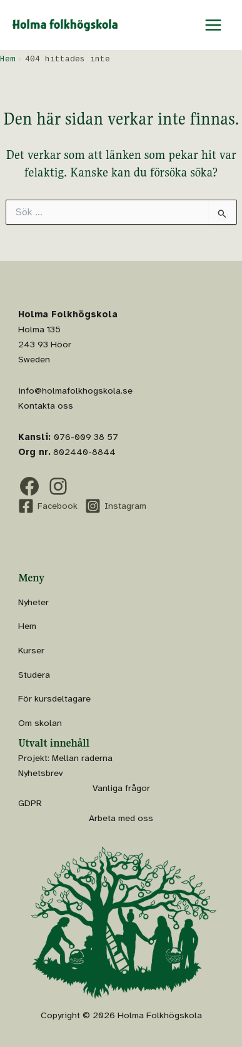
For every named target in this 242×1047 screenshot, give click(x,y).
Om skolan (40, 722)
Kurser (31, 650)
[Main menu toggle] (213, 25)
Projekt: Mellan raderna (65, 758)
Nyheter (33, 602)
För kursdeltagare (54, 698)
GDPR (30, 803)
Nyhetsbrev (40, 773)
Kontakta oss (45, 405)
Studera (34, 674)
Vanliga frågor (121, 788)
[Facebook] (48, 506)
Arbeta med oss (121, 818)
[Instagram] (115, 506)
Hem (27, 625)
